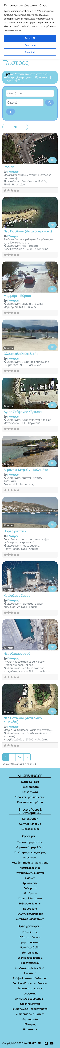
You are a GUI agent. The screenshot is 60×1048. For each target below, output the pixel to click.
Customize (30, 45)
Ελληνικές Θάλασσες (30, 913)
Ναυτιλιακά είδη (30, 947)
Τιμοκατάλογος (30, 829)
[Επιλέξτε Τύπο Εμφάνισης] (15, 127)
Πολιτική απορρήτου (30, 802)
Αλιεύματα (30, 893)
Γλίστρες (8, 161)
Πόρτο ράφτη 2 (15, 531)
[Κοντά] (25, 102)
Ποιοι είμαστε (30, 787)
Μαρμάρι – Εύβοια (17, 295)
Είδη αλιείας (30, 932)
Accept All (30, 38)
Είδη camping (30, 952)
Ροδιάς (9, 167)
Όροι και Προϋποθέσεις (30, 797)
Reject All (30, 52)
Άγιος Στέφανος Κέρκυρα (23, 412)
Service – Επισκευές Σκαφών (30, 983)
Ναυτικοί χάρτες (30, 867)
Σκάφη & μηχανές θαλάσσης (30, 978)
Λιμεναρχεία (30, 1019)
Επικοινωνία (30, 792)
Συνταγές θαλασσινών (30, 919)
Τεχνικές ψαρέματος (30, 842)
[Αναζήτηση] (30, 93)
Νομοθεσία (30, 908)
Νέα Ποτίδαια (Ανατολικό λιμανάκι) (23, 720)
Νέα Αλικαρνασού (17, 653)
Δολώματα (30, 888)
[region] (30, 29)
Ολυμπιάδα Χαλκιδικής (21, 354)
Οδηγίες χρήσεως (30, 823)
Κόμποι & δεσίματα (30, 898)
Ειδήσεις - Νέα (30, 781)
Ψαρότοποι (30, 1029)
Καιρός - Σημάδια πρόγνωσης (30, 862)
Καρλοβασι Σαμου (17, 595)
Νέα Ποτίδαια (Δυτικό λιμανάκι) (28, 231)
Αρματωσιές (30, 883)
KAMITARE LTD (32, 1043)
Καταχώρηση (30, 818)
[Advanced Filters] (10, 112)
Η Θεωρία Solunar (30, 903)
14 (19, 757)
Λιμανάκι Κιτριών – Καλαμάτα (26, 470)
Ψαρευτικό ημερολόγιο (30, 847)
